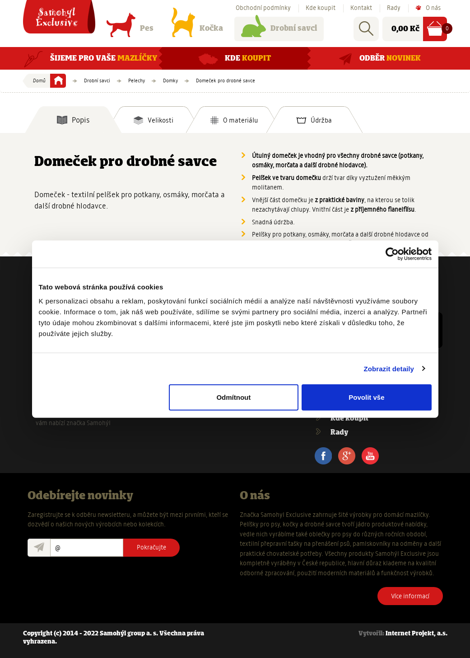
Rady (393, 8)
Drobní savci (279, 30)
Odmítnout (233, 397)
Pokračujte (151, 547)
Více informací (410, 596)
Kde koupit (320, 8)
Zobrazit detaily (388, 368)
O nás (433, 8)
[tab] (73, 119)
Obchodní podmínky (263, 8)
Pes (130, 30)
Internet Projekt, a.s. (416, 634)
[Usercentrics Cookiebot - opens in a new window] (392, 253)
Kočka (197, 30)
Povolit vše (366, 397)
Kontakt (361, 8)
